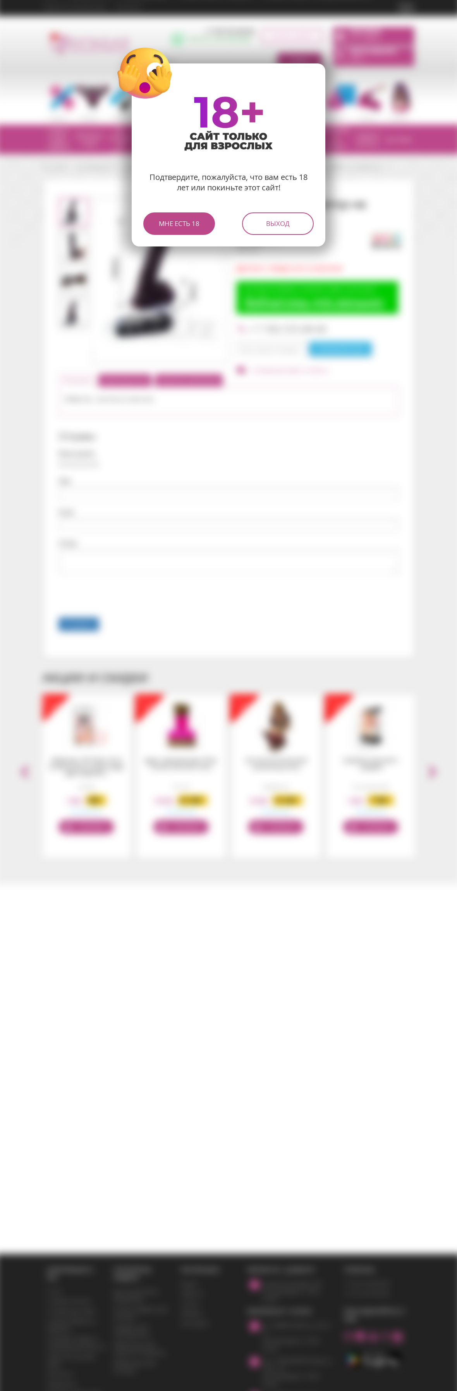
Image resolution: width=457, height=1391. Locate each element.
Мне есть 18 (179, 223)
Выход (278, 223)
